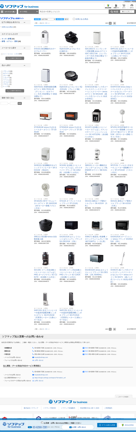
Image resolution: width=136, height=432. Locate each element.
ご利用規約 (127, 1)
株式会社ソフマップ (31, 408)
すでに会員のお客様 (108, 425)
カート (124, 7)
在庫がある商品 (9, 27)
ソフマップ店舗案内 (68, 408)
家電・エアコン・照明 (11, 41)
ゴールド (7, 82)
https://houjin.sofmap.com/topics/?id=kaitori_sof (50, 378)
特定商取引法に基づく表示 (89, 408)
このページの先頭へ (123, 396)
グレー (6, 75)
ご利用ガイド (116, 7)
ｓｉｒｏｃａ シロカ (12, 54)
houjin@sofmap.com (41, 357)
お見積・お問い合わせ (77, 427)
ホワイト (7, 73)
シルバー (7, 78)
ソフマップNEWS (49, 408)
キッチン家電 (8, 39)
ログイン (132, 7)
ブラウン (7, 84)
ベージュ (7, 80)
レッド (6, 86)
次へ (46, 23)
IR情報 (134, 1)
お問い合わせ (39, 360)
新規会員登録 (108, 7)
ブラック (7, 71)
